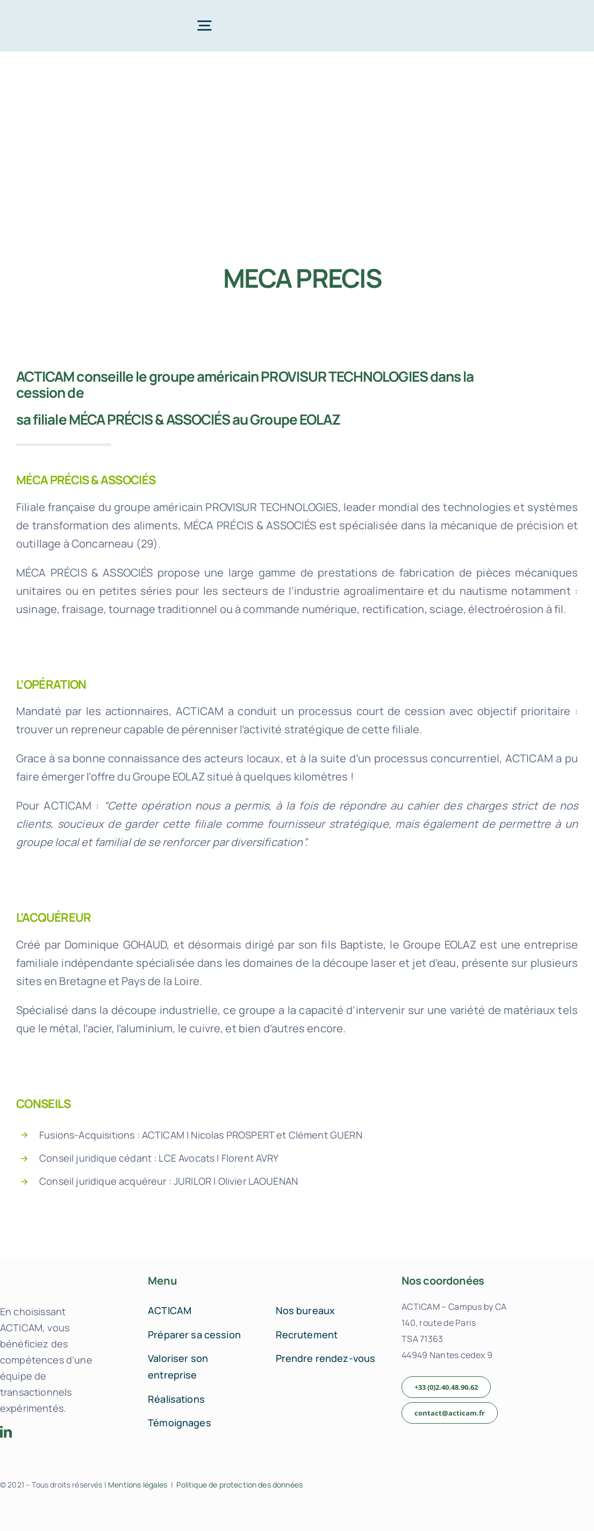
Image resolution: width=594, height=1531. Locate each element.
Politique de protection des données (239, 1484)
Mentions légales (138, 1484)
